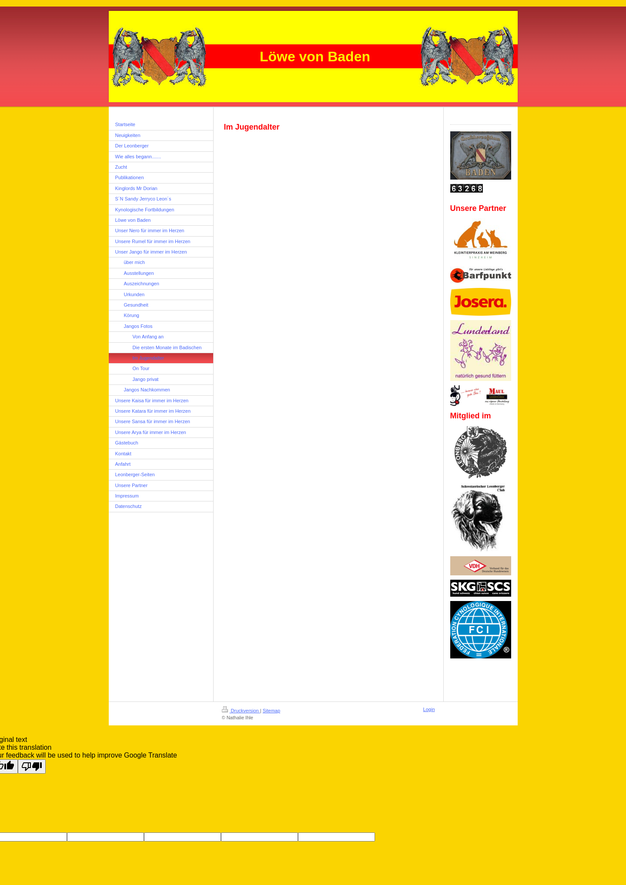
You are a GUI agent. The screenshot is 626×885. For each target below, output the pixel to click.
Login (429, 709)
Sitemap (271, 710)
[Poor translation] (32, 766)
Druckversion (241, 710)
